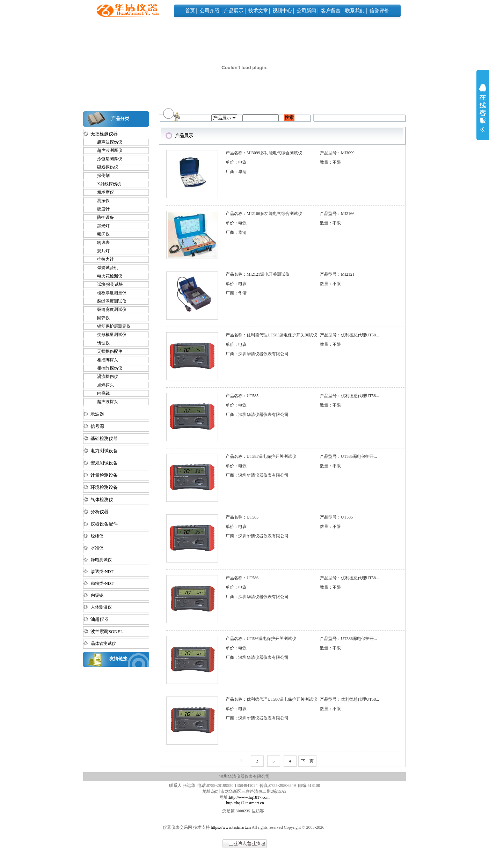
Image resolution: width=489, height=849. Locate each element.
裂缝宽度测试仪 (108, 309)
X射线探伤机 (106, 183)
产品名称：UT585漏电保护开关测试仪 (261, 456)
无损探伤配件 (106, 351)
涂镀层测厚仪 (106, 158)
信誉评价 (379, 10)
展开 (482, 112)
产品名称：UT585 (242, 395)
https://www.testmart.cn (231, 827)
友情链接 (118, 658)
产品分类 (120, 118)
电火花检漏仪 (106, 276)
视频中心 (282, 10)
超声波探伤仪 (106, 142)
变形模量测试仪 (108, 334)
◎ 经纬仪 (93, 536)
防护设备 (102, 217)
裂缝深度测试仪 (108, 301)
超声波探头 (104, 401)
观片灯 (100, 250)
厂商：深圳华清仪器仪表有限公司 (257, 353)
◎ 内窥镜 (93, 595)
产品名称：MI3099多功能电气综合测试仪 (264, 152)
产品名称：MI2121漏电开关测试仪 (258, 274)
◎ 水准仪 (93, 547)
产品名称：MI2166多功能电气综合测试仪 (264, 213)
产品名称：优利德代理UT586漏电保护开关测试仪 (271, 699)
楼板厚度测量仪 (108, 292)
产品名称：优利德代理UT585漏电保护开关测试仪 (271, 335)
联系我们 (355, 10)
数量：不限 (330, 162)
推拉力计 (102, 259)
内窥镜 (100, 393)
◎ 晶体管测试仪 (99, 643)
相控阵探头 (104, 359)
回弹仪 (100, 317)
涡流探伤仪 (104, 376)
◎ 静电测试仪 (97, 559)
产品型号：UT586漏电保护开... (348, 638)
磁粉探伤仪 (104, 167)
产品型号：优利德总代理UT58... (349, 335)
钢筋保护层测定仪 (111, 326)
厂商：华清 (236, 171)
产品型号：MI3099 (337, 152)
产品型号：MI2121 (337, 274)
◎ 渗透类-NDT (98, 571)
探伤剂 (100, 175)
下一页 (307, 761)
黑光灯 (100, 225)
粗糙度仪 (102, 192)
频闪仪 (100, 234)
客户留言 (331, 10)
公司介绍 (209, 10)
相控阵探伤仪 (106, 368)
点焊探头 (102, 384)
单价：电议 (236, 162)
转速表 (100, 242)
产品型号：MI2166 (337, 213)
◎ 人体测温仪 (97, 607)
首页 (190, 10)
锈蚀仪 (100, 343)
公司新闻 (306, 10)
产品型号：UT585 (336, 517)
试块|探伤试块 (107, 284)
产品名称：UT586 (242, 577)
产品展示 (233, 10)
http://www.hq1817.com (249, 797)
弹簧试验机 (104, 267)
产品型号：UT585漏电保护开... (348, 456)
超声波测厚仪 (106, 150)
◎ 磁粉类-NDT (98, 583)
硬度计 (100, 209)
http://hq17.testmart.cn (245, 802)
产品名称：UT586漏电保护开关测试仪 (261, 638)
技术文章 (258, 10)
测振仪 (100, 200)
